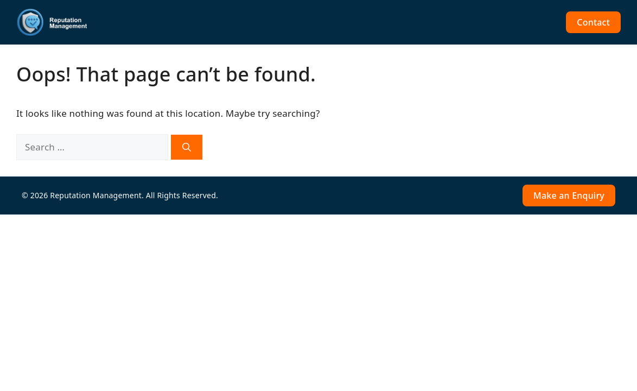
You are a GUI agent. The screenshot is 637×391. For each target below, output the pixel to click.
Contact (593, 22)
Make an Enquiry (568, 195)
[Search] (186, 147)
